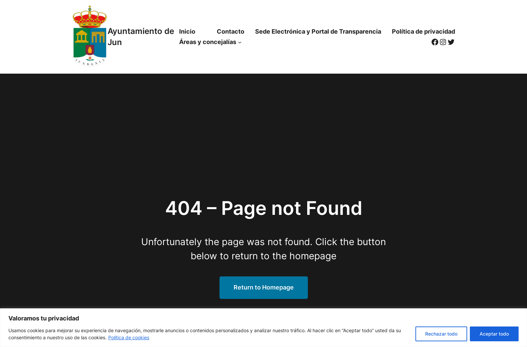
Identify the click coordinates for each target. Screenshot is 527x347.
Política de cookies (128, 337)
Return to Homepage (264, 287)
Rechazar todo (441, 334)
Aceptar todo (494, 334)
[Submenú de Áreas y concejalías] (240, 42)
